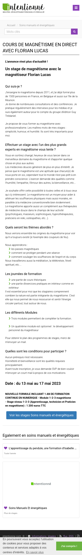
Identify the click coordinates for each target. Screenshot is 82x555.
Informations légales (44, 536)
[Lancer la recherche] (74, 32)
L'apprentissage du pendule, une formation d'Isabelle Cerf (44, 448)
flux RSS (68, 536)
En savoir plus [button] (35, 552)
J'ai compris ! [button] (69, 546)
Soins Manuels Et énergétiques (28, 508)
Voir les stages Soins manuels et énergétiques (41, 415)
